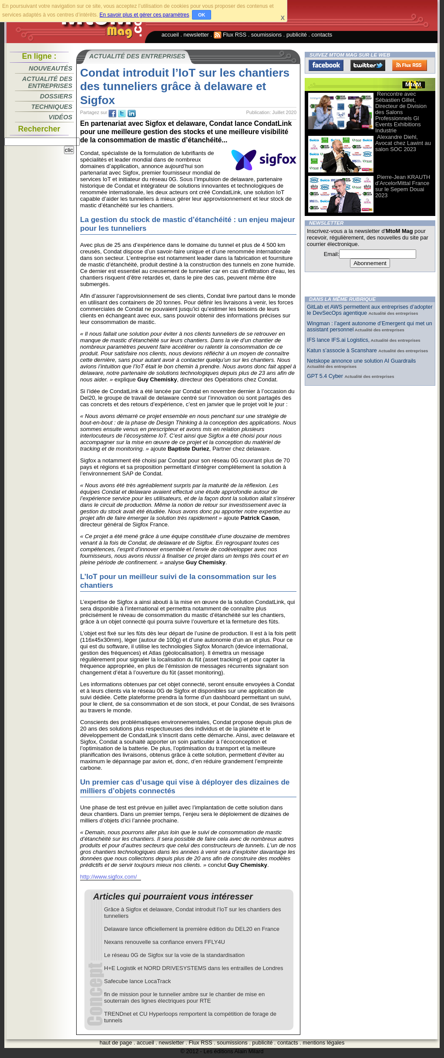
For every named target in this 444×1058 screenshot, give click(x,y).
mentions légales (323, 1042)
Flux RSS (230, 34)
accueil (170, 34)
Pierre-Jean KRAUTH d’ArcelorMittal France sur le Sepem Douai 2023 (402, 186)
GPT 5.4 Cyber (325, 376)
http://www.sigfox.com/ (108, 876)
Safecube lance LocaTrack (137, 981)
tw (122, 113)
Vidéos (60, 117)
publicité (296, 34)
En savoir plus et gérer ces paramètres (144, 15)
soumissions (266, 34)
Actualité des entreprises (47, 82)
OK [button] (201, 14)
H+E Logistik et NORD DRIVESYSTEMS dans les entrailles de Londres (193, 968)
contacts (322, 34)
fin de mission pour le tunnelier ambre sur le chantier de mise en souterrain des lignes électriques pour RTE (184, 997)
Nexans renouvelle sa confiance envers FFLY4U (164, 942)
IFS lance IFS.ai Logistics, (338, 340)
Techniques (51, 106)
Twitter (367, 65)
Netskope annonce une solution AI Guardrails (361, 361)
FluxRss (409, 65)
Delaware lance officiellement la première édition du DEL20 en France (191, 929)
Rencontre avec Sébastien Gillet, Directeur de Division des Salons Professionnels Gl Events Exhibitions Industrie (401, 112)
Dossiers (56, 96)
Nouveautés (50, 68)
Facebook (326, 65)
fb (112, 113)
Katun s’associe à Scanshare (342, 350)
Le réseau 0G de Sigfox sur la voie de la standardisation (174, 955)
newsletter (196, 34)
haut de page (116, 1042)
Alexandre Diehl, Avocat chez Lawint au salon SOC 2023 (403, 143)
